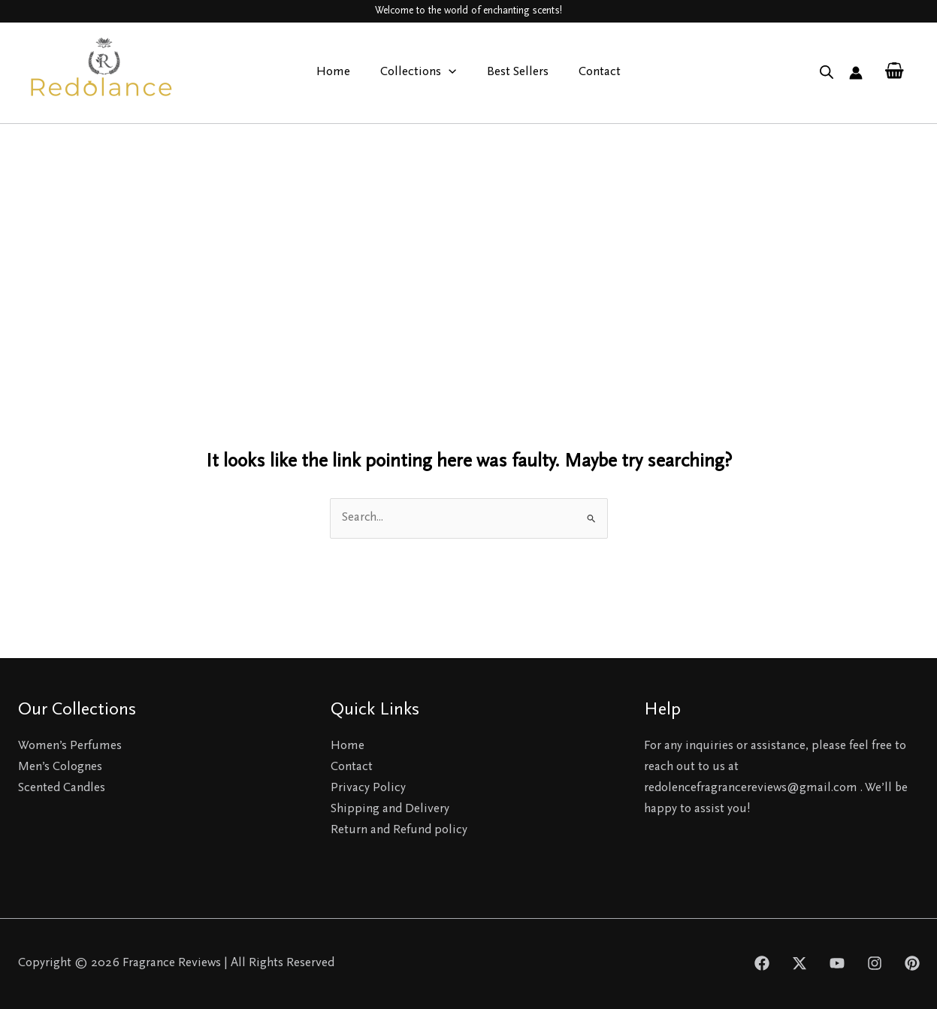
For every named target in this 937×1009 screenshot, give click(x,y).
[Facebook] (761, 963)
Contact (593, 72)
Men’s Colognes (60, 767)
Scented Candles (61, 788)
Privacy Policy (368, 788)
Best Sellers (515, 72)
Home (340, 72)
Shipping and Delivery (390, 809)
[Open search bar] (826, 72)
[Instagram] (874, 963)
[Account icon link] (856, 73)
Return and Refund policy (399, 830)
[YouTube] (837, 963)
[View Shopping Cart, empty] (894, 72)
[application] (450, 72)
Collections (420, 72)
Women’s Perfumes (70, 746)
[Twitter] (799, 963)
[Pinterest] (912, 963)
